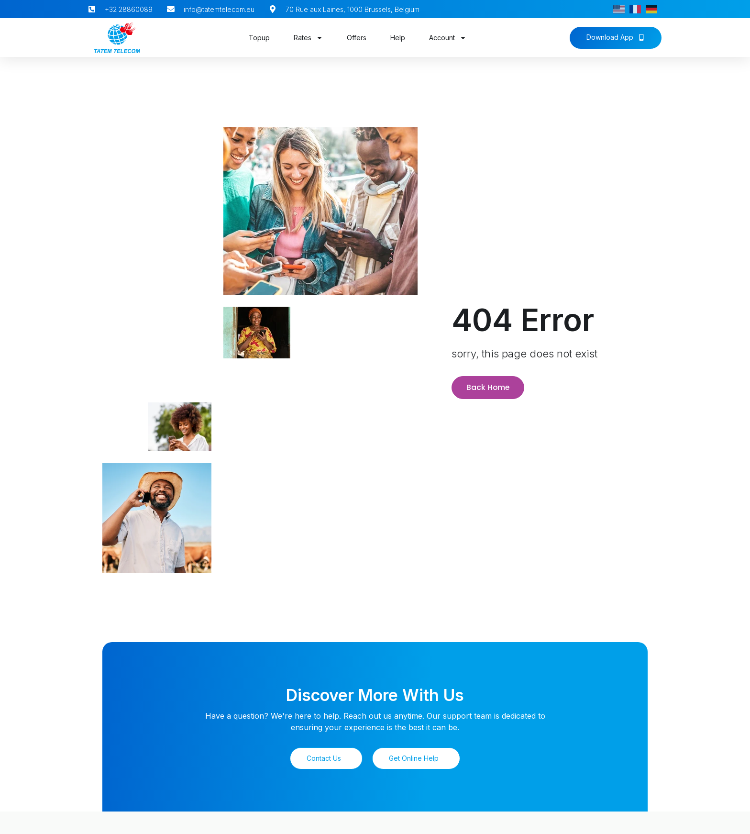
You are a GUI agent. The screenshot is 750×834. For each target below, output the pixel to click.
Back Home (488, 385)
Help (397, 37)
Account (447, 38)
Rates (308, 38)
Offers (356, 37)
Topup (259, 37)
